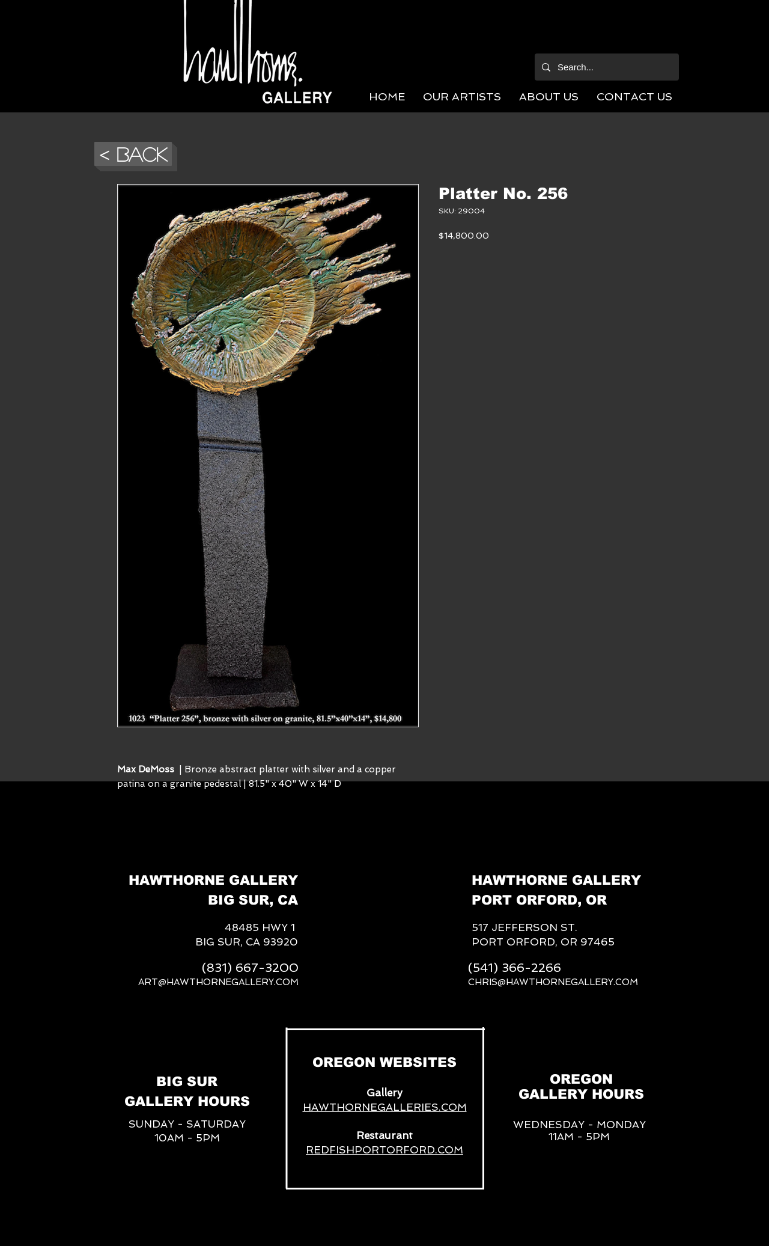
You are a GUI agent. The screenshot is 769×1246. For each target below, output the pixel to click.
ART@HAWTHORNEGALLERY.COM (218, 982)
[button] (462, 96)
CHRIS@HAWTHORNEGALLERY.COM (553, 982)
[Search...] (606, 67)
